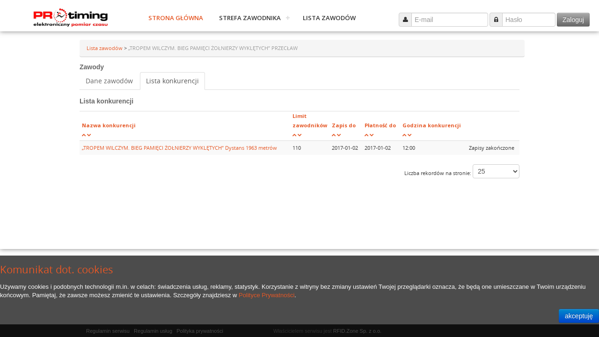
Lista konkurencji (172, 80)
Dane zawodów (109, 80)
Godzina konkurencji (431, 125)
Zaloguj (573, 19)
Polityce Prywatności (266, 295)
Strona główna (175, 18)
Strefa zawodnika (250, 18)
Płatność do (380, 125)
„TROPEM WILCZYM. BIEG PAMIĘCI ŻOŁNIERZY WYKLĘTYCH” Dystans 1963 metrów (179, 147)
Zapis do (344, 125)
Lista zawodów (329, 18)
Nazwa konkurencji (109, 125)
